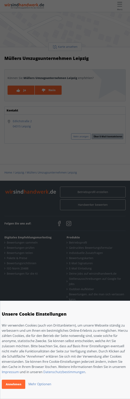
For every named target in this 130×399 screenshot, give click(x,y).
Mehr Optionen (39, 384)
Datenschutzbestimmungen (64, 372)
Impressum (10, 372)
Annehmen (13, 384)
